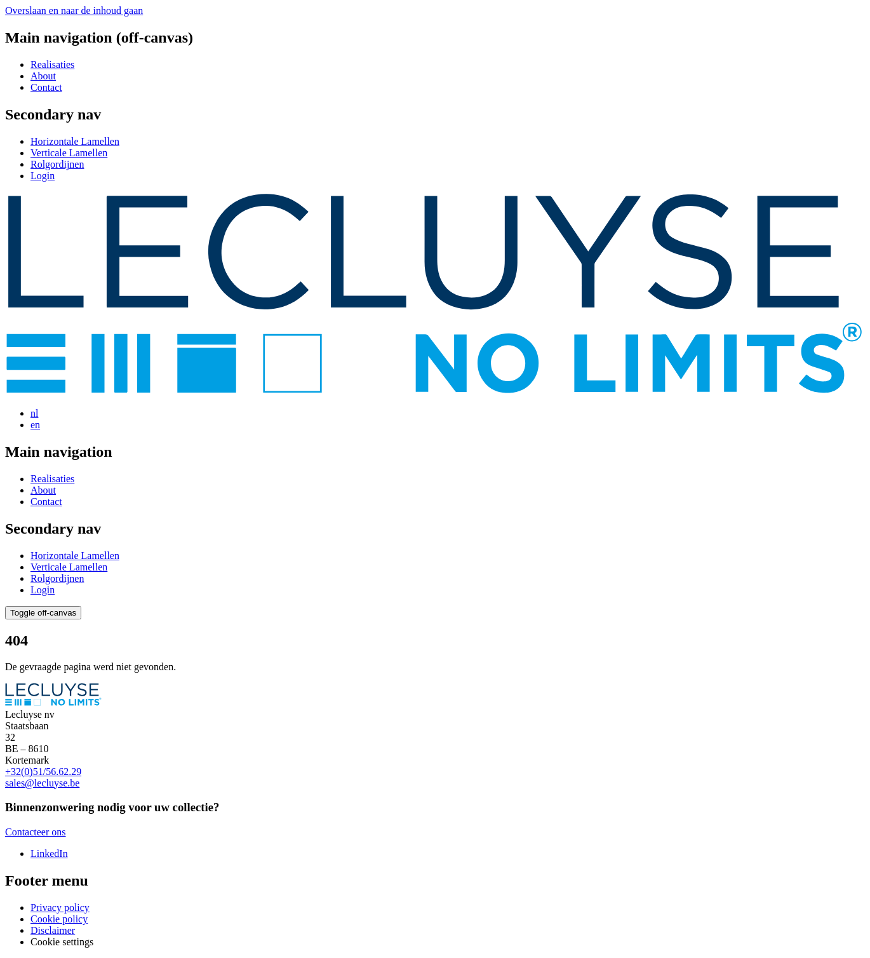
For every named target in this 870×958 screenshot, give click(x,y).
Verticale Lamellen (68, 152)
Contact (46, 87)
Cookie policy (59, 919)
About (43, 76)
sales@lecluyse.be (42, 783)
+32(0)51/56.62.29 (43, 771)
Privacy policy (60, 907)
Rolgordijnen (57, 164)
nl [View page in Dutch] (34, 413)
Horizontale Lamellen (74, 141)
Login (42, 175)
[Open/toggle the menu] (43, 612)
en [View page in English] (35, 424)
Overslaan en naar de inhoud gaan (74, 10)
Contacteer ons (35, 831)
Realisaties (52, 64)
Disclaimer (52, 930)
